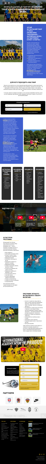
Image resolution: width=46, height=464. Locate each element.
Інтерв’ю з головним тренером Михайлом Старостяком (22, 430)
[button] (5, 3)
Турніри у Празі (12, 436)
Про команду (21, 423)
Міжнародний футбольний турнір (14, 438)
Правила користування (41, 458)
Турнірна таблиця (21, 428)
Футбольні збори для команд (13, 435)
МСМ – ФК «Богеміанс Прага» (4, 429)
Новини (20, 424)
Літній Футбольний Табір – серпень (14, 430)
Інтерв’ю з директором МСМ (4, 431)
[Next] (19, 229)
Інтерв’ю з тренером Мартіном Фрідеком (22, 436)
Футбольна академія (26, 6)
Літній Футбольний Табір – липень (14, 432)
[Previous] (14, 229)
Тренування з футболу (4, 434)
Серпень (25, 15)
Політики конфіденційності (33, 112)
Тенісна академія (16, 6)
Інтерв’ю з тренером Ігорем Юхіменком (23, 433)
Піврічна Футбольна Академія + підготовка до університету (14, 427)
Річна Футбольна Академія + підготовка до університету (14, 424)
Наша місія (3, 424)
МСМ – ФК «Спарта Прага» (5, 427)
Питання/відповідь (4, 436)
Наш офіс (2, 439)
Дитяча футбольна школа (5, 435)
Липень (20, 15)
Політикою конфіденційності (24, 388)
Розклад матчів (21, 427)
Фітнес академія (6, 6)
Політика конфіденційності (41, 456)
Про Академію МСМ (4, 423)
